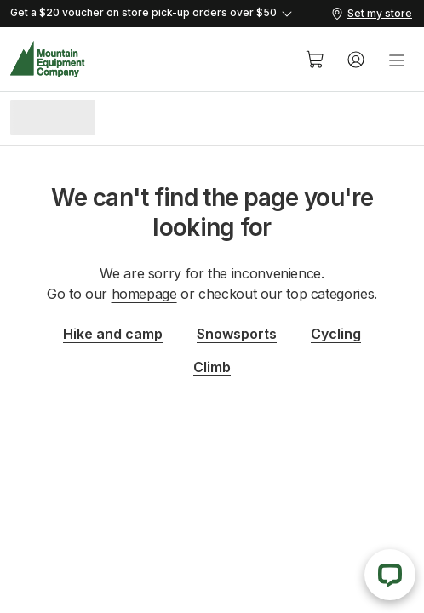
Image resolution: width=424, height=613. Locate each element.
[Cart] (315, 60)
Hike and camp (113, 333)
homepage (144, 293)
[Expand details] (169, 13)
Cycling (336, 333)
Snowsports (237, 333)
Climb (212, 366)
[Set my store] (371, 13)
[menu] (397, 60)
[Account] (356, 60)
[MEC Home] (47, 59)
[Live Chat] (389, 574)
